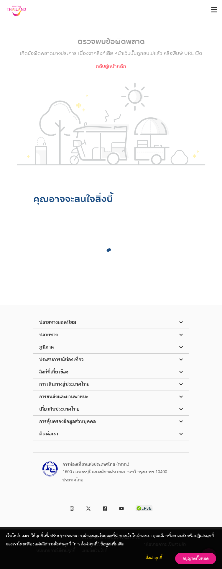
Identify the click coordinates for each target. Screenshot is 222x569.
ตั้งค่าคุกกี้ (153, 557)
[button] (111, 323)
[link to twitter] (88, 507)
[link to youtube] (121, 507)
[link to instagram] (72, 507)
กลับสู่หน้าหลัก (111, 66)
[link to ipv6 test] (144, 507)
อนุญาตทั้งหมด (195, 558)
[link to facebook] (105, 507)
